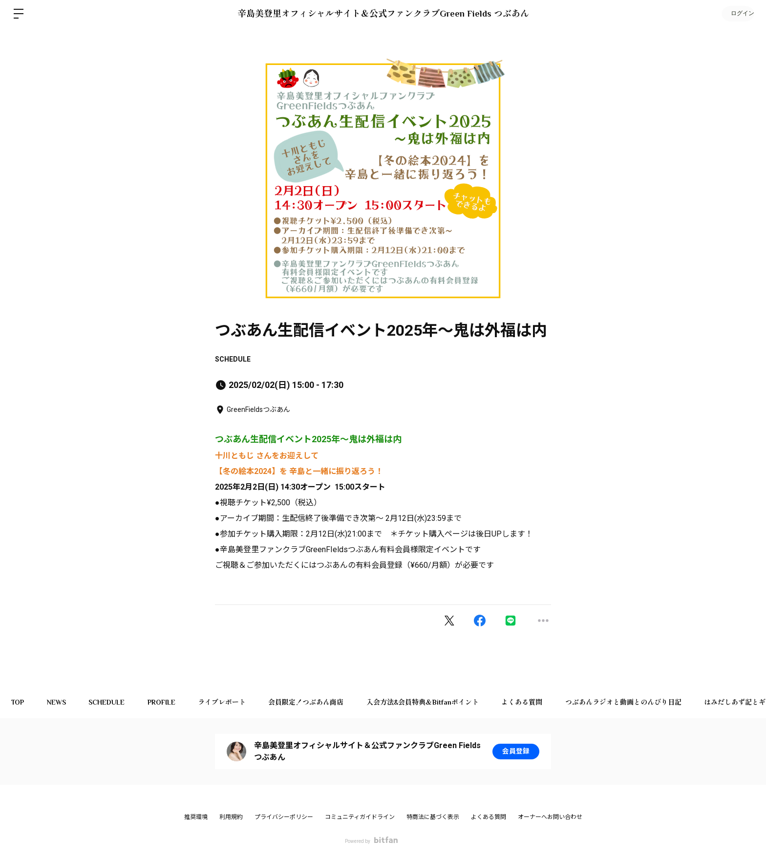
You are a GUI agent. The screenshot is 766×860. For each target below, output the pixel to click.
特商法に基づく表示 (432, 817)
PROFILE (167, 702)
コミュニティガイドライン (360, 817)
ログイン (736, 13)
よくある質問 (534, 702)
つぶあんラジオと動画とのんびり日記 (638, 702)
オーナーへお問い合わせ (550, 817)
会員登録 (516, 751)
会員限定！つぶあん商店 (315, 702)
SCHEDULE (233, 359)
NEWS (58, 702)
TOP (18, 702)
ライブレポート (230, 702)
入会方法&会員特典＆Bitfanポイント (434, 702)
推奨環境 (196, 817)
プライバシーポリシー (284, 817)
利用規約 (231, 817)
